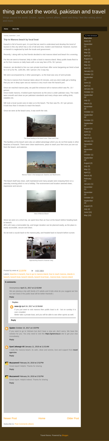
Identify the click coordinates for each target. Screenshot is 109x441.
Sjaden (12, 328)
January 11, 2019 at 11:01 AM (37, 347)
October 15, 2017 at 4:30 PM (27, 328)
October (87, 74)
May (85, 53)
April (86, 56)
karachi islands (27, 277)
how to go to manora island (37, 274)
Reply (11, 297)
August (87, 59)
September (88, 77)
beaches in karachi (17, 274)
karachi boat (15, 277)
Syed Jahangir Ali (17, 347)
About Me (15, 29)
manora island (67, 277)
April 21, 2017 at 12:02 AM (31, 288)
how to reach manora (57, 274)
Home (6, 29)
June (86, 41)
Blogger (65, 435)
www (16, 306)
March (86, 103)
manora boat (55, 277)
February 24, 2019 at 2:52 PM (32, 363)
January (87, 71)
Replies (15, 302)
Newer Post (10, 418)
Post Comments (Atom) (24, 424)
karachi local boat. (41, 277)
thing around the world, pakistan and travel (54, 11)
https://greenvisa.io (53, 334)
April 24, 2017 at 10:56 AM (32, 306)
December (88, 144)
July (85, 49)
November (88, 44)
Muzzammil (14, 363)
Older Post (73, 418)
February (87, 179)
